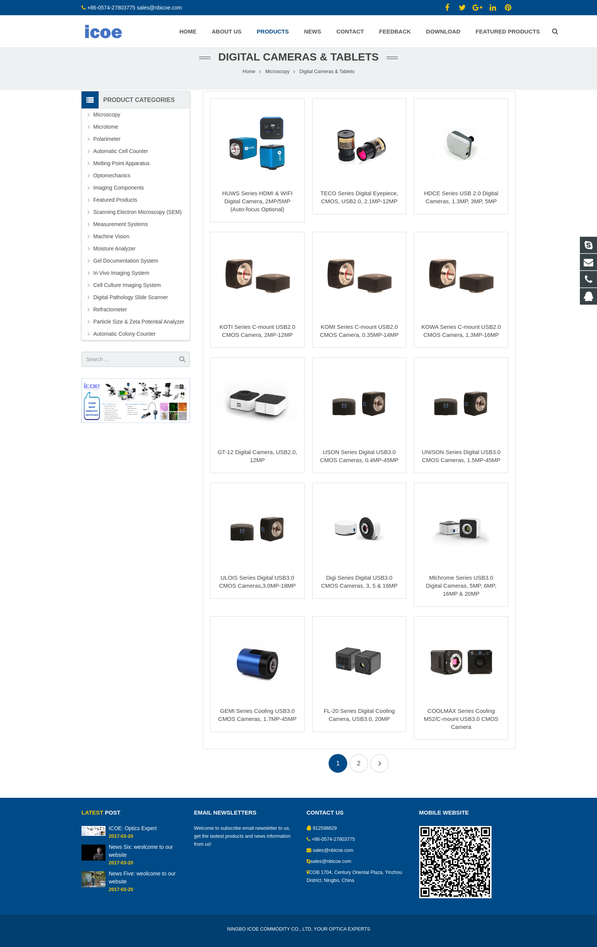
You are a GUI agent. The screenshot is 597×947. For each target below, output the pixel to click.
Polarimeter (107, 150)
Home (249, 81)
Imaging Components (118, 198)
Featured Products (115, 210)
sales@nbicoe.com (160, 8)
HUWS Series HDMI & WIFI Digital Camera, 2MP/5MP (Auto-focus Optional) (257, 212)
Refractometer (110, 320)
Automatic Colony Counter (124, 344)
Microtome (105, 137)
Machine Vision (111, 247)
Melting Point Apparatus (121, 174)
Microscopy (277, 81)
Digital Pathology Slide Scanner (130, 308)
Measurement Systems (120, 235)
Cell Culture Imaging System (127, 296)
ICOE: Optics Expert (132, 828)
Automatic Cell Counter (120, 162)
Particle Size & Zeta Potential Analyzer (138, 332)
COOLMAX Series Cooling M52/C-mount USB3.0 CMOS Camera (461, 729)
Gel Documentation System (125, 271)
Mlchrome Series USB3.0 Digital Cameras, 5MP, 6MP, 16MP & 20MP (461, 596)
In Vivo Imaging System (121, 284)
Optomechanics (111, 186)
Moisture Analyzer (114, 259)
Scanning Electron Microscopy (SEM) (137, 223)
